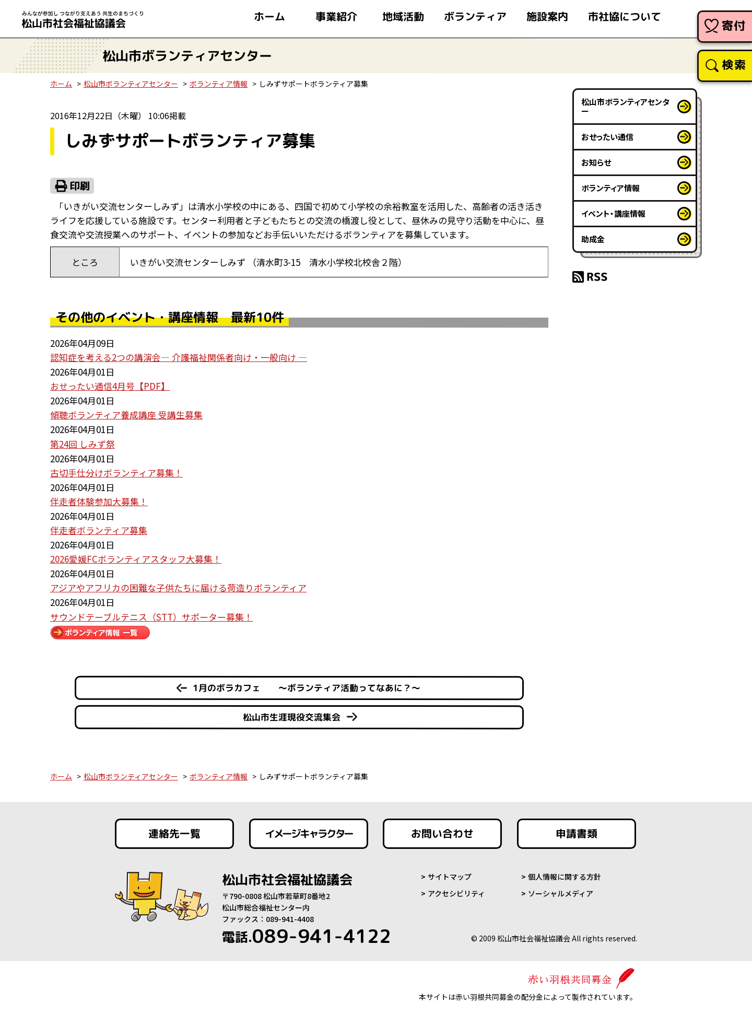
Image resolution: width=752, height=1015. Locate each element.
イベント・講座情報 (613, 213)
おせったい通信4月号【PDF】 (110, 385)
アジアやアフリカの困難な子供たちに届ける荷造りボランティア (178, 584)
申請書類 (576, 829)
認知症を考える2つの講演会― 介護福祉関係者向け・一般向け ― (178, 357)
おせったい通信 (607, 136)
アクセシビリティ (456, 889)
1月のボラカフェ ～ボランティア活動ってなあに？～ (306, 684)
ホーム (61, 83)
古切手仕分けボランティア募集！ (116, 470)
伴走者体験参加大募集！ (99, 499)
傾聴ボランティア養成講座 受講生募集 (126, 414)
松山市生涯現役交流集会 (291, 713)
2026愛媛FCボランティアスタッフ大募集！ (135, 556)
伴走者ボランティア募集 (98, 527)
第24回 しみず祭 (82, 442)
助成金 (593, 239)
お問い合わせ (442, 829)
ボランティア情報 (219, 83)
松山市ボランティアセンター (131, 83)
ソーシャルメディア (560, 889)
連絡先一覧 (174, 829)
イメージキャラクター (308, 829)
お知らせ (596, 162)
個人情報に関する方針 (564, 873)
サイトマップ (450, 873)
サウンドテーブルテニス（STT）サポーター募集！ (151, 612)
